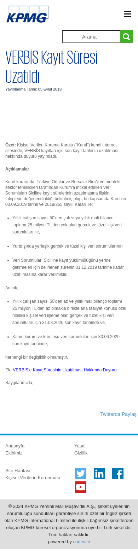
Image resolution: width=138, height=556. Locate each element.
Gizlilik (81, 453)
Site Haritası (17, 470)
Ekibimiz (13, 453)
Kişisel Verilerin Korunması (32, 477)
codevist (81, 541)
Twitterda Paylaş (118, 414)
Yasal (80, 445)
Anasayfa (14, 445)
